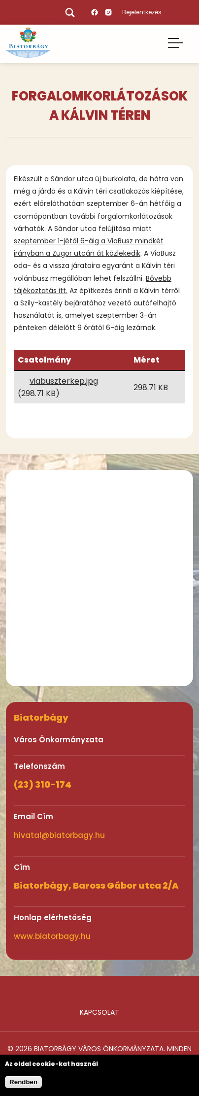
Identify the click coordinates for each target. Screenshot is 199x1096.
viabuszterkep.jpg (64, 381)
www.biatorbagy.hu (52, 936)
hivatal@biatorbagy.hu (59, 835)
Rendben (23, 1082)
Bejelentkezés (142, 12)
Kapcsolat (99, 1012)
